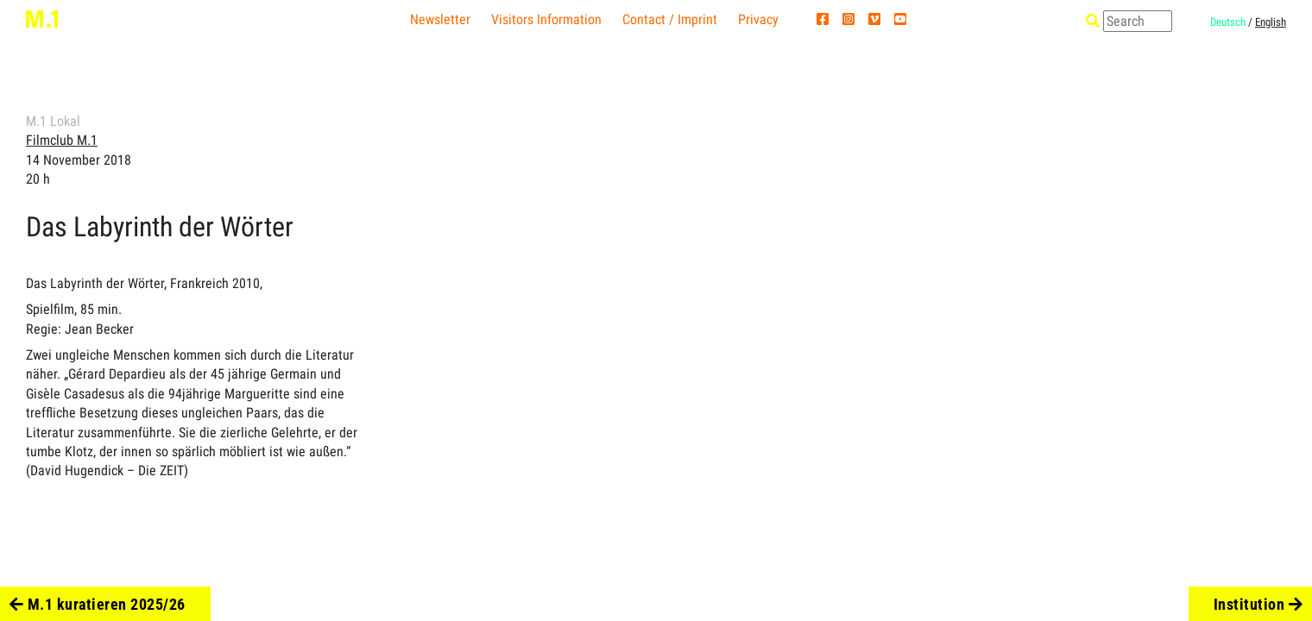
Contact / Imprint (669, 19)
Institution (1258, 604)
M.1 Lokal (53, 121)
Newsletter (440, 19)
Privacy (758, 19)
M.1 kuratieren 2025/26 (97, 604)
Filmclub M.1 (62, 140)
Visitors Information (546, 19)
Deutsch (1228, 22)
